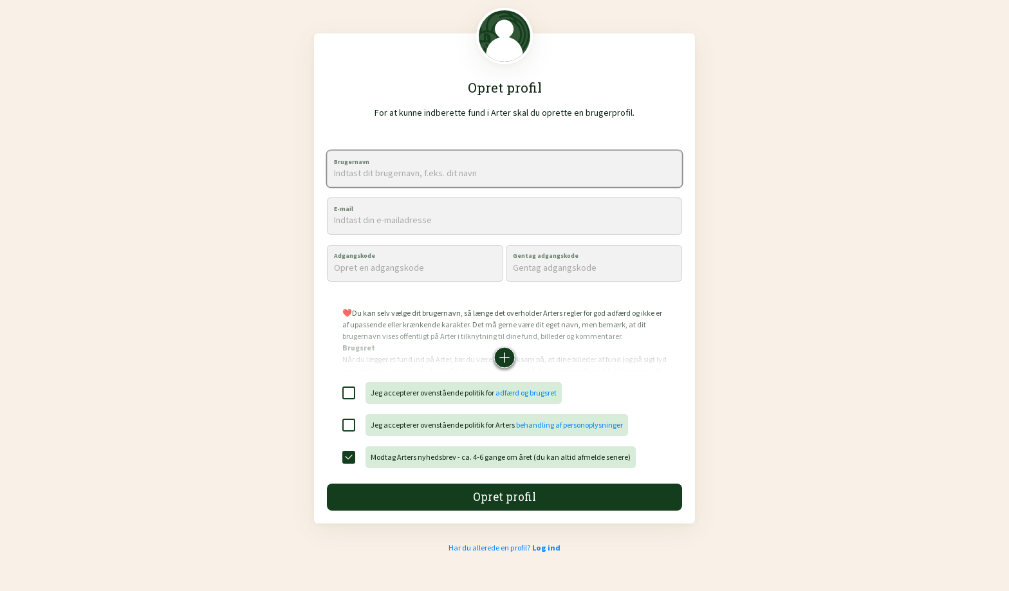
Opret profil (504, 496)
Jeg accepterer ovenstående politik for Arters (497, 425)
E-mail (343, 209)
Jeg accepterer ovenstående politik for (464, 392)
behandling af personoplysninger (569, 425)
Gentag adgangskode (546, 255)
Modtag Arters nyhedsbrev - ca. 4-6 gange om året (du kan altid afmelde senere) (501, 457)
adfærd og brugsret (526, 392)
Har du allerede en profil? (504, 547)
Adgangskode (354, 255)
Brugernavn (351, 162)
